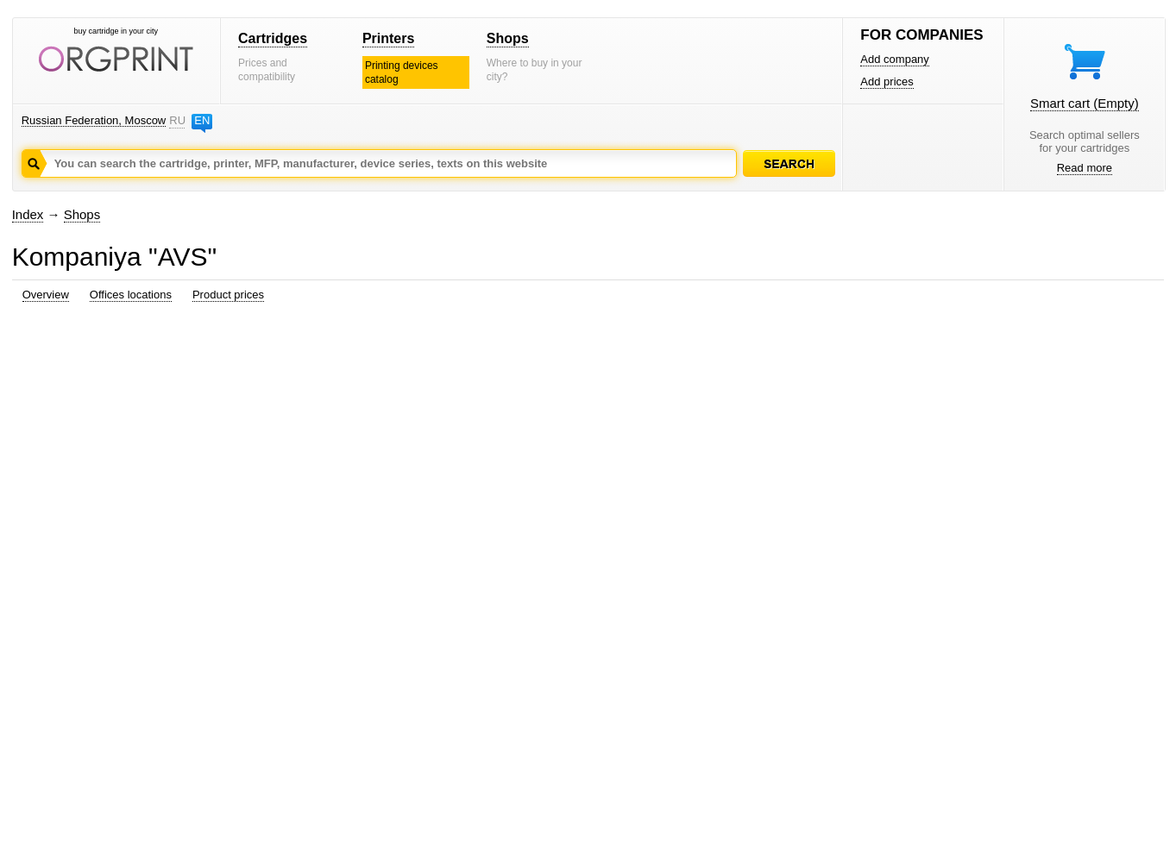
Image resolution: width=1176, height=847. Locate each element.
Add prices (886, 81)
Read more (1084, 167)
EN (202, 120)
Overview (45, 294)
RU (177, 120)
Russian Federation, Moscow (94, 120)
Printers (388, 38)
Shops (508, 38)
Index (28, 214)
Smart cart (1084, 103)
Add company (894, 59)
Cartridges (272, 38)
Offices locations (131, 294)
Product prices (228, 294)
